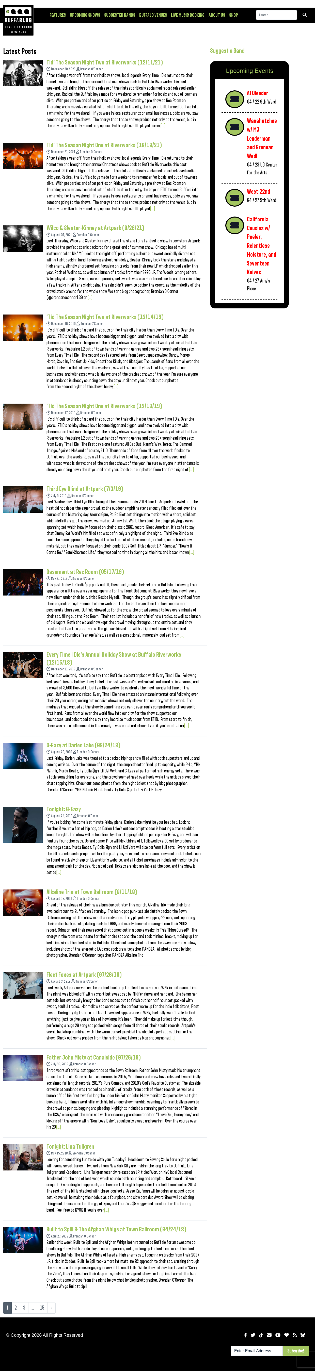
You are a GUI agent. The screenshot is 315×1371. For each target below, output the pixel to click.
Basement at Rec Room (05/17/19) (85, 572)
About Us (217, 15)
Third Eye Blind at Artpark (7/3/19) (84, 489)
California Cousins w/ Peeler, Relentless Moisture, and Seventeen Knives (261, 245)
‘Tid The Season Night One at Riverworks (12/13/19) (104, 406)
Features (58, 15)
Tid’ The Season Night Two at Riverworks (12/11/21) (104, 62)
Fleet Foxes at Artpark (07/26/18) (84, 974)
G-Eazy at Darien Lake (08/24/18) (83, 745)
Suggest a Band (227, 50)
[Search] (276, 15)
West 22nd (258, 192)
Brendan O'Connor (91, 69)
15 (42, 1308)
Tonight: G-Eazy (63, 809)
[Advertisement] (249, 348)
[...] (163, 125)
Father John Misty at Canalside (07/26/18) (93, 1057)
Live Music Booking (187, 15)
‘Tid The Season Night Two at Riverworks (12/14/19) (105, 317)
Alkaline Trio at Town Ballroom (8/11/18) (91, 892)
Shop (233, 15)
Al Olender (257, 93)
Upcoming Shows (85, 15)
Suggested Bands (119, 15)
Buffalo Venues (153, 15)
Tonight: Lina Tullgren (70, 1146)
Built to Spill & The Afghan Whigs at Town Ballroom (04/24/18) (116, 1229)
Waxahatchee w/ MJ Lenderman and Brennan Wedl (262, 138)
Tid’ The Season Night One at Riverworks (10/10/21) (104, 145)
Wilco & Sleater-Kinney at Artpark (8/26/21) (95, 228)
